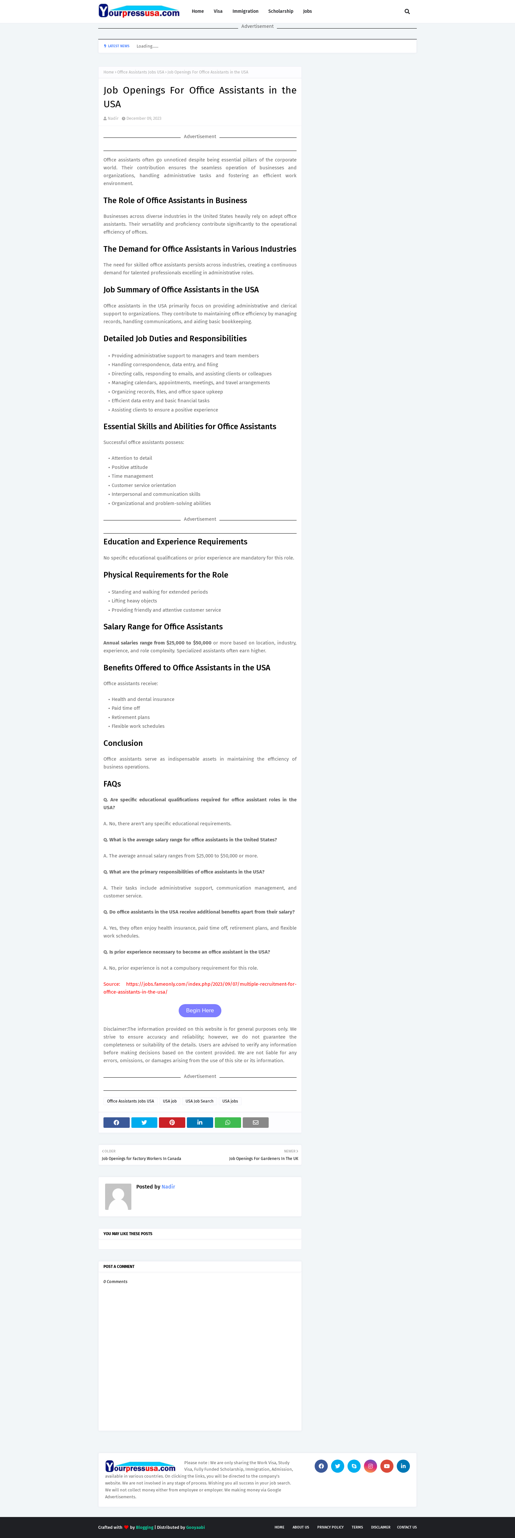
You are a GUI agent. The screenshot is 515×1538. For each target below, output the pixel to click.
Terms (357, 1527)
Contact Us (407, 1527)
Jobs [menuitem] (307, 11)
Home (108, 72)
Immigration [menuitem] (245, 11)
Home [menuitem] (198, 11)
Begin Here (200, 1010)
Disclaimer (381, 1527)
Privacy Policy (330, 1527)
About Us (301, 1527)
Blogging (144, 1527)
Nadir (113, 118)
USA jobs (230, 1101)
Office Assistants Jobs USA (140, 72)
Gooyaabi (195, 1527)
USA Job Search (199, 1101)
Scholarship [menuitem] (280, 11)
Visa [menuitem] (218, 11)
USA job (170, 1101)
